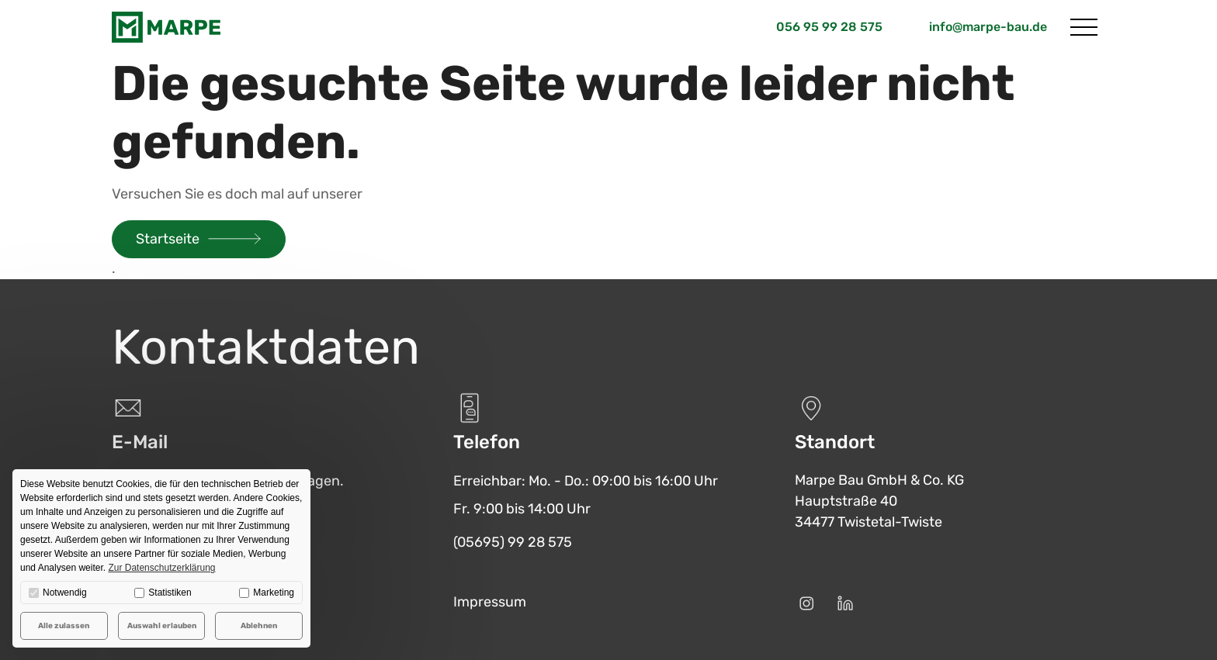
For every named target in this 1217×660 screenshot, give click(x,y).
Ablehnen (259, 626)
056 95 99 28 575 (829, 26)
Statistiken (162, 592)
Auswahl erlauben (161, 626)
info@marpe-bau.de (988, 26)
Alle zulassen (63, 626)
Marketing (266, 592)
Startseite (167, 238)
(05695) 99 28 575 (512, 542)
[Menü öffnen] (1084, 27)
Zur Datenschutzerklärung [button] (161, 567)
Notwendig (58, 592)
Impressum (489, 601)
